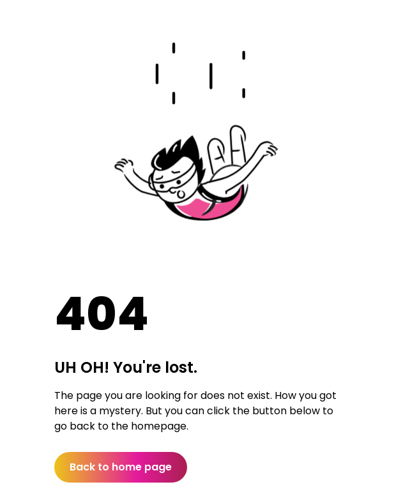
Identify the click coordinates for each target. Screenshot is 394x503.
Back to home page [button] (121, 467)
